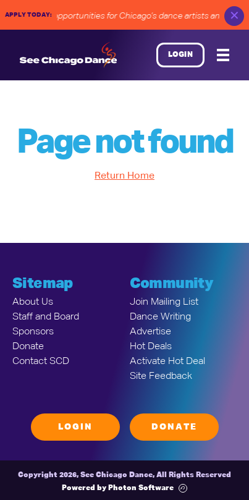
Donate (28, 347)
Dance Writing (160, 317)
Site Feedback (161, 376)
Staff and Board (45, 317)
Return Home (124, 176)
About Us (32, 302)
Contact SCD (40, 362)
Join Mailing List (164, 302)
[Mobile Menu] (223, 55)
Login (180, 55)
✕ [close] (234, 16)
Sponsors (33, 332)
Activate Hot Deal (167, 362)
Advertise (150, 332)
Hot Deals (151, 347)
